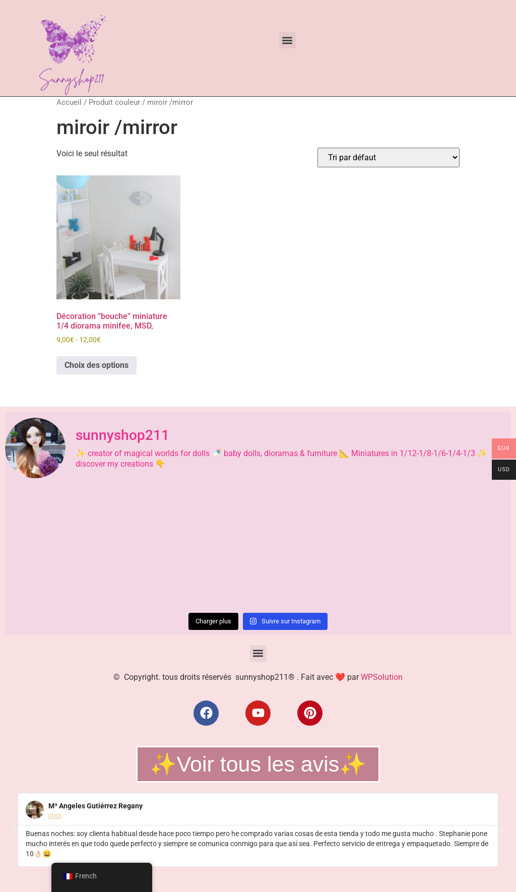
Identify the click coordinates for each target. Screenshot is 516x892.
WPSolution (382, 677)
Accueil (69, 102)
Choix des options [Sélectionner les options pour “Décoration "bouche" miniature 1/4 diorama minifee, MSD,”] (96, 365)
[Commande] (388, 157)
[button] (287, 40)
